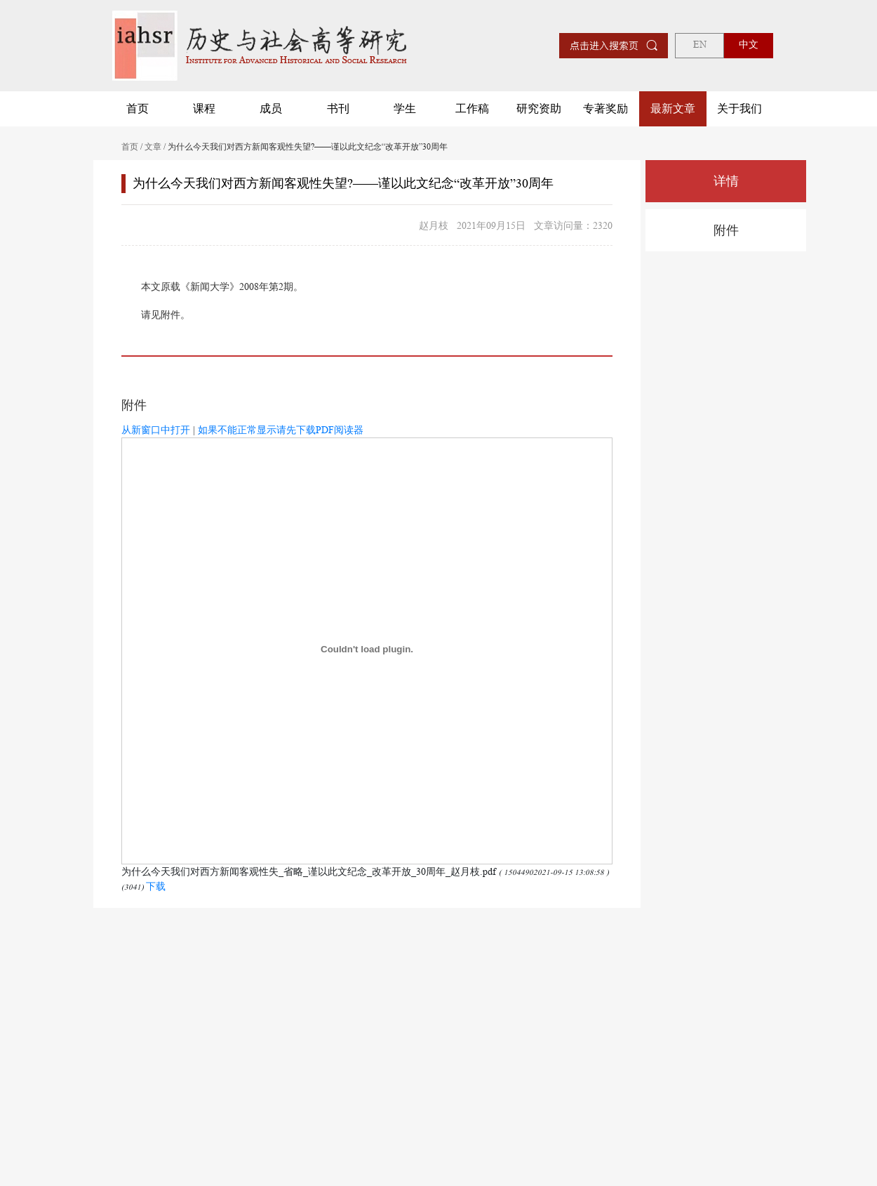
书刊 (338, 108)
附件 (726, 230)
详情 (726, 181)
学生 (405, 108)
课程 (204, 108)
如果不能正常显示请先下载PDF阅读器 (280, 429)
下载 (156, 886)
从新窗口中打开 (155, 429)
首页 (137, 108)
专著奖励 (605, 108)
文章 (153, 146)
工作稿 (472, 108)
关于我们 (739, 108)
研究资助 (538, 108)
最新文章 (672, 108)
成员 (271, 108)
